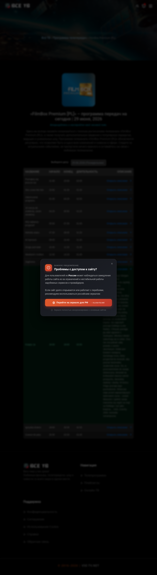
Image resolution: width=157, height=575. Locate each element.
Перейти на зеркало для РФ (78, 302)
